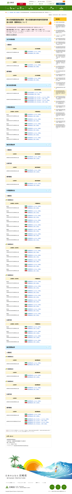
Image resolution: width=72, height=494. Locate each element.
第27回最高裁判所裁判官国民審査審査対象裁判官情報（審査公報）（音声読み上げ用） (60, 62)
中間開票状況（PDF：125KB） (34, 337)
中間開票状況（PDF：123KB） (34, 333)
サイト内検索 (47, 1)
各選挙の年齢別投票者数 (60, 22)
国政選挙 (18, 12)
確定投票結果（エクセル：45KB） (34, 156)
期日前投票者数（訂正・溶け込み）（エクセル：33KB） (39, 100)
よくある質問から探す (50, 3)
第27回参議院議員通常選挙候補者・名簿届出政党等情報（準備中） (60, 79)
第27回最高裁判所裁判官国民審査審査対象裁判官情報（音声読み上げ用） (60, 51)
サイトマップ (30, 482)
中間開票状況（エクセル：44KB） (34, 326)
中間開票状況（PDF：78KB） (33, 261)
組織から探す (41, 3)
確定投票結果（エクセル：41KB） (34, 170)
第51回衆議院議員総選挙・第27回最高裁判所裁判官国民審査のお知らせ (60, 31)
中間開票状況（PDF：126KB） (34, 341)
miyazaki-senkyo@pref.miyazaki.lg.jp (21, 445)
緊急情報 (21, 3)
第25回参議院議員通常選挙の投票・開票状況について (60, 107)
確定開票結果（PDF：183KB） (34, 416)
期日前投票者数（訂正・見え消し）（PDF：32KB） (38, 98)
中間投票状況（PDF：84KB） (33, 116)
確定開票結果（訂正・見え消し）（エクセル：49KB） (38, 419)
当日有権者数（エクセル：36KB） (34, 64)
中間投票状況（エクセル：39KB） (34, 119)
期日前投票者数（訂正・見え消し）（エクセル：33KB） (39, 97)
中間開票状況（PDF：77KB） (33, 256)
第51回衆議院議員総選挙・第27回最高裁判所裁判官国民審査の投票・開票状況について (60, 26)
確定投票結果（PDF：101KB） (34, 185)
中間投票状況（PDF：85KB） (33, 120)
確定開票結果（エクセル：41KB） (34, 375)
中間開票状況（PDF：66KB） (33, 283)
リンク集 (44, 482)
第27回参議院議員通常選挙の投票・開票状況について (60, 75)
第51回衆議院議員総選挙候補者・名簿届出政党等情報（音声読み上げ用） (60, 43)
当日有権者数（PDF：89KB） (33, 66)
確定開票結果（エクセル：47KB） (34, 414)
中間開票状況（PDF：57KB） (33, 212)
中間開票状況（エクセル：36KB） (34, 206)
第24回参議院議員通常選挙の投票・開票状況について (60, 122)
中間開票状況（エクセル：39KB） (34, 250)
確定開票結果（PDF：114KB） (34, 377)
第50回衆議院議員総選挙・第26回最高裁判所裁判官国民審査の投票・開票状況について (60, 93)
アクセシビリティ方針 (22, 482)
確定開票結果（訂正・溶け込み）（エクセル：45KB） (38, 422)
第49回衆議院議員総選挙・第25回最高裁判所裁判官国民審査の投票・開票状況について (60, 115)
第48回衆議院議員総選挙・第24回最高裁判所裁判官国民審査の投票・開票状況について (60, 126)
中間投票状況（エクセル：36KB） (34, 114)
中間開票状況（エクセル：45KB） (34, 335)
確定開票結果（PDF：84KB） (33, 364)
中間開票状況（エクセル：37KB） (34, 281)
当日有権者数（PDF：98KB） (33, 53)
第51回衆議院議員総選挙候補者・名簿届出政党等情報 (60, 39)
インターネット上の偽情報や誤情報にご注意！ (60, 36)
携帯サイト (38, 482)
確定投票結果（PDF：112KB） (34, 158)
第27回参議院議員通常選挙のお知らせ (60, 72)
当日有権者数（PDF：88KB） (33, 79)
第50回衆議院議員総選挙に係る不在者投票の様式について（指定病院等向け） (60, 102)
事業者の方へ (61, 3)
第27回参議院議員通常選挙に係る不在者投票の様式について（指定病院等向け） (60, 83)
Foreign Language (42, 1)
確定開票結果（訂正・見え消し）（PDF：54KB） (37, 420)
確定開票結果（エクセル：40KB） (34, 387)
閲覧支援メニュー (33, 1)
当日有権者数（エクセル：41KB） (34, 51)
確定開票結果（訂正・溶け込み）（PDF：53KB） (37, 423)
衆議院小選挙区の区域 (60, 118)
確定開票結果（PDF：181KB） (34, 402)
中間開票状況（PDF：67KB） (33, 287)
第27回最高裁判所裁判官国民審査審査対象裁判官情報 (60, 47)
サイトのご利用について (10, 482)
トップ (8, 12)
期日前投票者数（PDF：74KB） (34, 94)
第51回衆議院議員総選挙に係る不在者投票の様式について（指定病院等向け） (60, 67)
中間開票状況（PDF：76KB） (33, 252)
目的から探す (31, 3)
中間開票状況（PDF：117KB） (34, 328)
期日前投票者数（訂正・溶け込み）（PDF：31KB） (38, 101)
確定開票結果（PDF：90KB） (33, 389)
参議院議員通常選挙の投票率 (60, 88)
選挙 (15, 12)
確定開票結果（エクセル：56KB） (34, 401)
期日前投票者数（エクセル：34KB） (35, 92)
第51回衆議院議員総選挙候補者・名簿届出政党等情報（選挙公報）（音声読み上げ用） (60, 57)
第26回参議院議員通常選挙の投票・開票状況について (60, 110)
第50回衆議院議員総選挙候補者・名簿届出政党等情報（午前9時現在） (60, 97)
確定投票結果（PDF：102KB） (34, 171)
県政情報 (11, 12)
